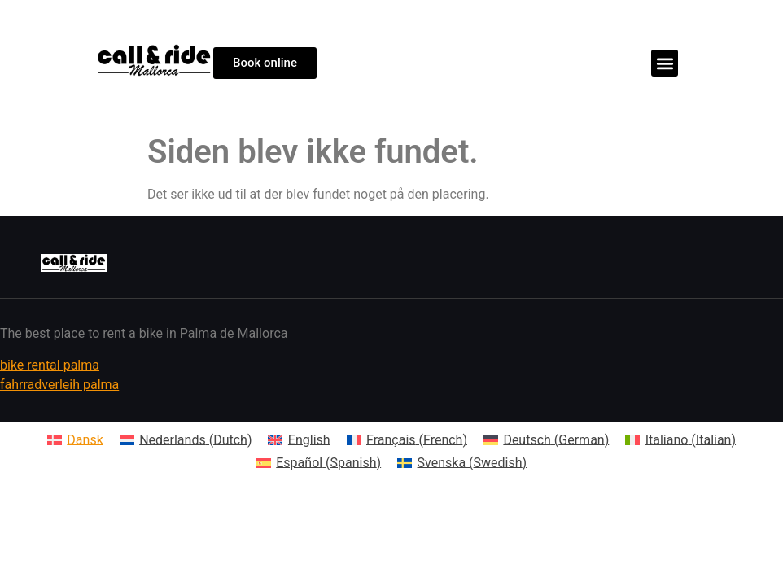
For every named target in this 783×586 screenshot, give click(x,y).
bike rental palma (49, 365)
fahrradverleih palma (59, 384)
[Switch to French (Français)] (407, 440)
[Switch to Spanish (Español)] (318, 463)
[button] (664, 63)
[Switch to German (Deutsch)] (546, 440)
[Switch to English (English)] (299, 440)
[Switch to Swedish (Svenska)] (462, 463)
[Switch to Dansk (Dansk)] (75, 440)
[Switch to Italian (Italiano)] (680, 440)
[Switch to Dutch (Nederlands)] (186, 440)
